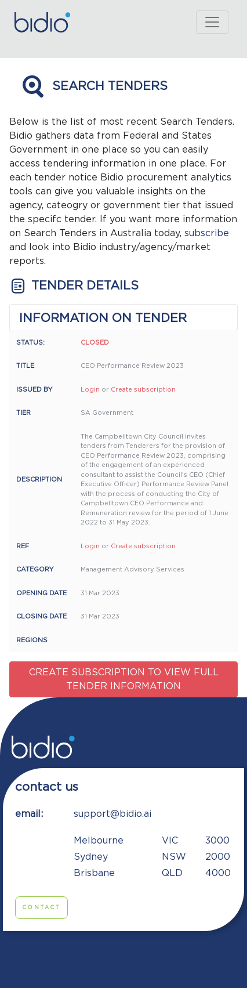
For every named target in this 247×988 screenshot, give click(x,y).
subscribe (206, 233)
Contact (41, 907)
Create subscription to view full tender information (124, 679)
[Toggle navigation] (212, 22)
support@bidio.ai (112, 814)
